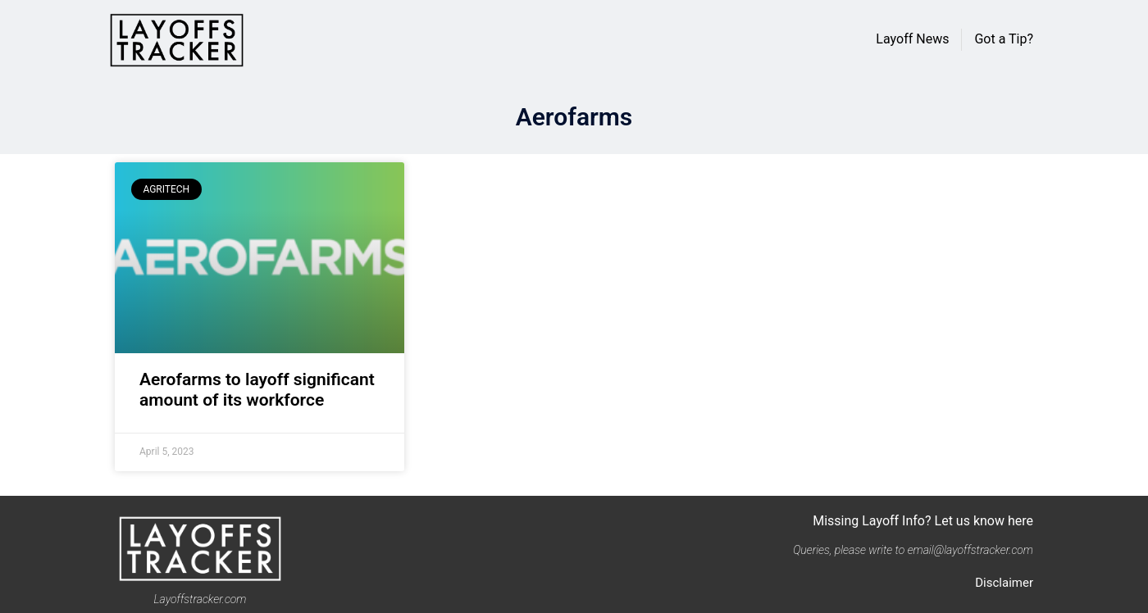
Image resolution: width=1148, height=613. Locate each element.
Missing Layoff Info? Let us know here (923, 521)
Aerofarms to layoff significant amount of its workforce (257, 390)
